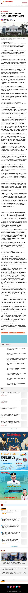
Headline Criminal (5, 11)
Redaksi (10, 589)
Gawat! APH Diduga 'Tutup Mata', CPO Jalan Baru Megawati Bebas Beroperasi (10, 408)
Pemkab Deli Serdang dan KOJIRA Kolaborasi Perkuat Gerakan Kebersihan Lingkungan (10, 415)
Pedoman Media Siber (15, 589)
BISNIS (15, 5)
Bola (19, 5)
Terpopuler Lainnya (14, 546)
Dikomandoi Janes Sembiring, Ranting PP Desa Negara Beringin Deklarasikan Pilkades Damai (11, 533)
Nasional (5, 505)
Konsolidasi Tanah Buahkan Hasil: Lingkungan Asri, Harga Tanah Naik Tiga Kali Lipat (14, 568)
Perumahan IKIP (22, 332)
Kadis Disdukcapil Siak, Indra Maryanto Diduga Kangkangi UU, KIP (10, 511)
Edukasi (22, 5)
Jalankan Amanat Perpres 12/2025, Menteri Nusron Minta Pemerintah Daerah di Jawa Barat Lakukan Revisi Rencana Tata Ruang (14, 573)
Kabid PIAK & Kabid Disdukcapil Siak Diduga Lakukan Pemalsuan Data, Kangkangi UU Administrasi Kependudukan (11, 540)
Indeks (11, 5)
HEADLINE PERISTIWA (13, 332)
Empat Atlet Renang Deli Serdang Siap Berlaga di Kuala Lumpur (10, 400)
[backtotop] (14, 580)
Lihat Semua (14, 429)
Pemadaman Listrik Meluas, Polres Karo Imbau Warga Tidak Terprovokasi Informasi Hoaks (10, 393)
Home (2, 5)
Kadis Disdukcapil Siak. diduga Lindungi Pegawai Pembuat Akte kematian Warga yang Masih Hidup (10, 526)
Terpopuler (7, 5)
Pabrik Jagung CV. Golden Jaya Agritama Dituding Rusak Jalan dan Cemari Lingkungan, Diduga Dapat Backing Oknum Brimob (11, 519)
